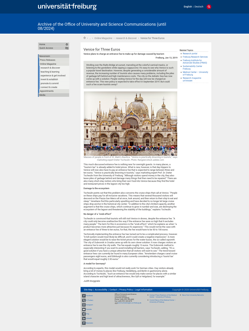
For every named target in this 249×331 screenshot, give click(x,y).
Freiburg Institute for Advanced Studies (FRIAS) (195, 61)
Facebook (89, 295)
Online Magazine (103, 38)
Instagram (89, 305)
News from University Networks (193, 295)
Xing (87, 314)
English (188, 6)
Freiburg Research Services (195, 57)
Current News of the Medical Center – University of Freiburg (163, 301)
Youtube (89, 309)
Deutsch (199, 6)
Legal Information (143, 289)
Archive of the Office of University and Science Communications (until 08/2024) (102, 26)
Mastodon (89, 323)
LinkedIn (89, 318)
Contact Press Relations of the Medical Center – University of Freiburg (163, 296)
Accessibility (101, 289)
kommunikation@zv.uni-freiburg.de (129, 303)
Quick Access (46, 48)
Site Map (88, 289)
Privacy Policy (126, 289)
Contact (113, 289)
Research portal (190, 53)
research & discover (126, 38)
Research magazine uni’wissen (192, 79)
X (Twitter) (89, 300)
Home (85, 38)
